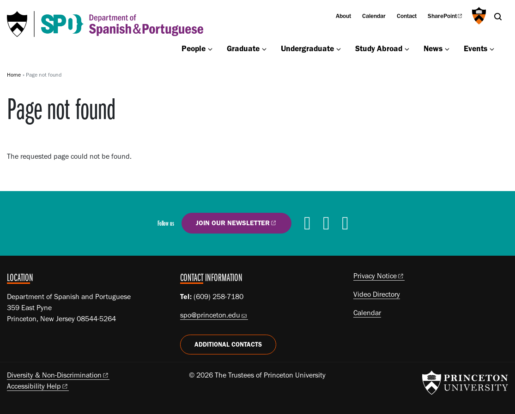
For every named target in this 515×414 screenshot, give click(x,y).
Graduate (243, 48)
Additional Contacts (228, 344)
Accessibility (38, 386)
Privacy (379, 275)
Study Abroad (378, 48)
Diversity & (58, 375)
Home (14, 75)
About (343, 15)
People (194, 48)
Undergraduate (307, 48)
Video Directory (376, 294)
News (433, 48)
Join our (236, 222)
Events (475, 48)
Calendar (374, 15)
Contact (407, 15)
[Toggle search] (497, 16)
